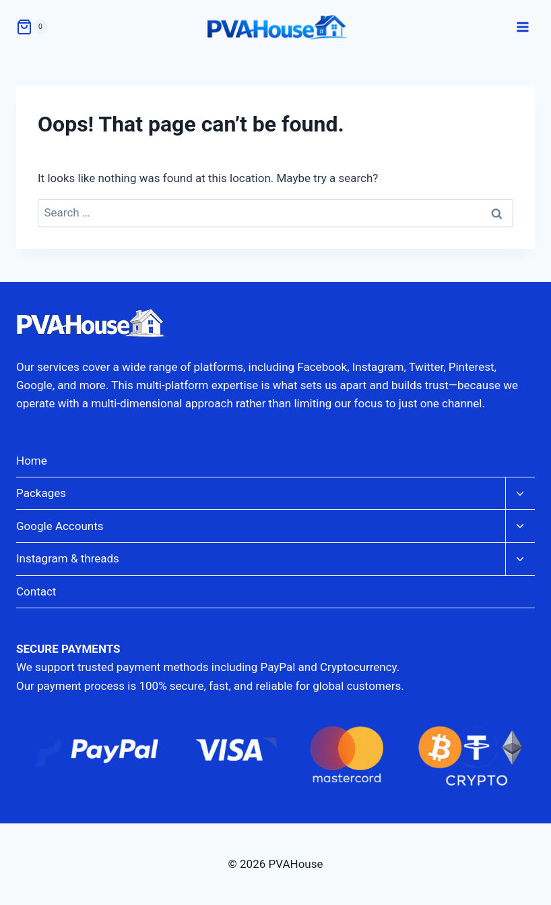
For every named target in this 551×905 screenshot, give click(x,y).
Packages (41, 493)
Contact (36, 591)
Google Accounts (60, 526)
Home (31, 460)
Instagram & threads (67, 558)
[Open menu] (522, 26)
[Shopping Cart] (32, 27)
